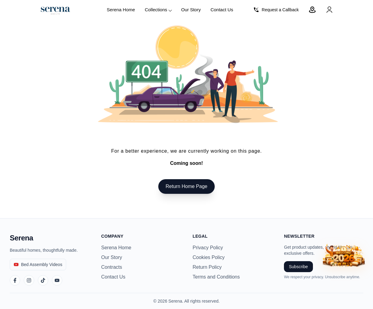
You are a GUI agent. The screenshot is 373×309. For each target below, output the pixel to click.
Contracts (111, 267)
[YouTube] (57, 280)
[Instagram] (29, 280)
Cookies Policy (209, 257)
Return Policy (207, 267)
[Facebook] (15, 280)
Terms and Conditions (216, 276)
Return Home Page (186, 186)
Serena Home (121, 9)
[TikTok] (43, 280)
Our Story (191, 9)
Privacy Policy (208, 247)
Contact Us (221, 9)
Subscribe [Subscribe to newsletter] (298, 266)
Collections (159, 10)
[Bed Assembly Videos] (38, 264)
